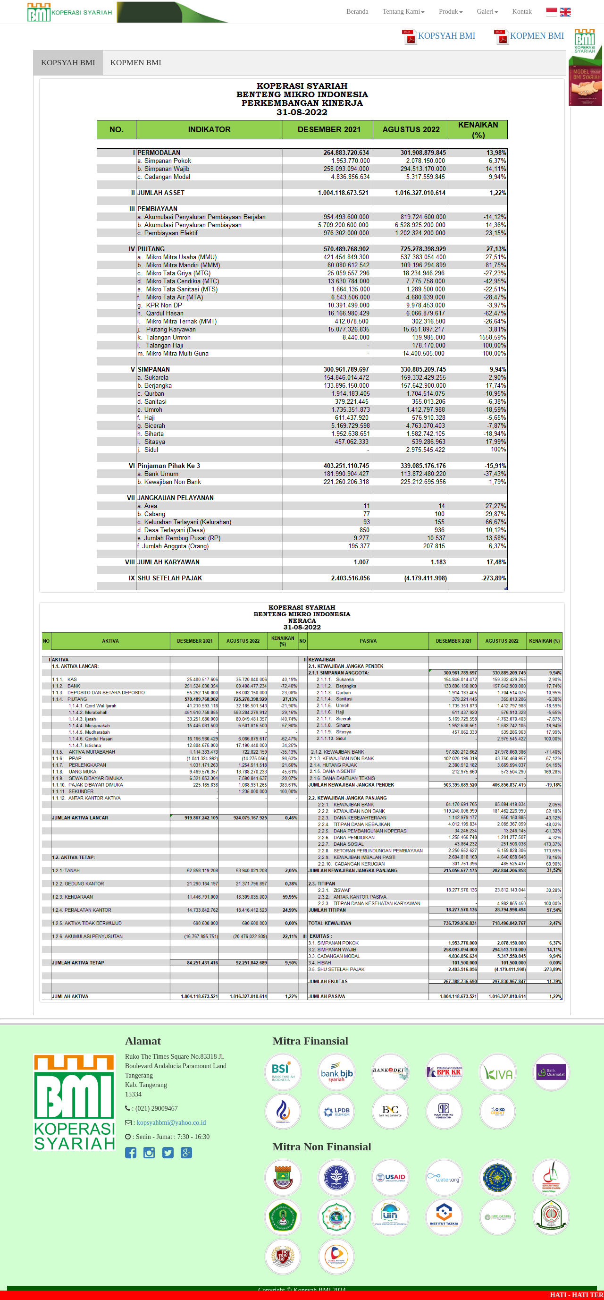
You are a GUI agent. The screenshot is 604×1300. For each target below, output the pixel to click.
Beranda (357, 11)
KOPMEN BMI (135, 62)
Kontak (522, 11)
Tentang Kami (404, 11)
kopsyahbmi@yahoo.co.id (171, 1122)
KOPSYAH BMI (68, 62)
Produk (450, 11)
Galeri (487, 11)
